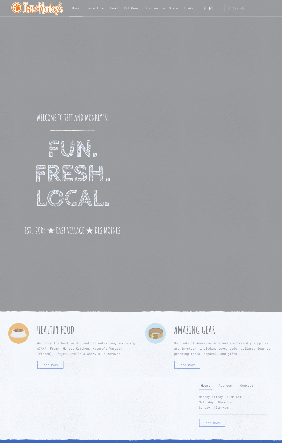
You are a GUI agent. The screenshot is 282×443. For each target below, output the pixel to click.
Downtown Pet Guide (161, 8)
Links (189, 8)
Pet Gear (131, 8)
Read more (50, 365)
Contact (246, 385)
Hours (205, 385)
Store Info (95, 8)
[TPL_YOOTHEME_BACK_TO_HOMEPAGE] (37, 8)
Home (75, 8)
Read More (212, 423)
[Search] (249, 8)
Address (225, 385)
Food (114, 8)
